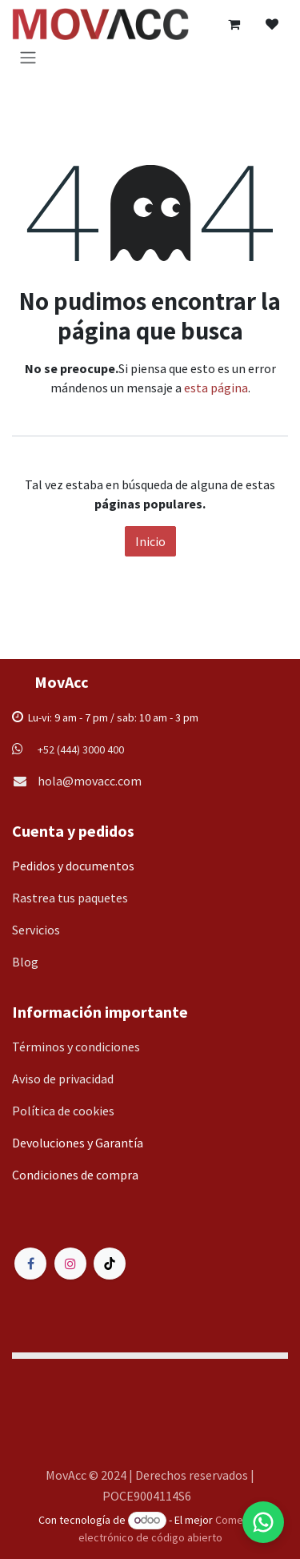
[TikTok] (110, 1264)
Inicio (150, 541)
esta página (216, 388)
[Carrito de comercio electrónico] (234, 24)
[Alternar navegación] (28, 57)
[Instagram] (70, 1264)
